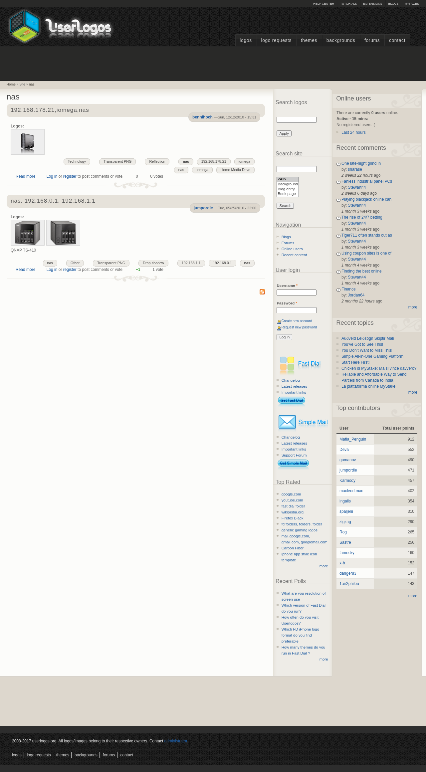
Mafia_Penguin (352, 439)
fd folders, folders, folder (302, 524)
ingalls (345, 501)
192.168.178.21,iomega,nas (50, 110)
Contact (397, 40)
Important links (294, 392)
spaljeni (346, 511)
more (324, 566)
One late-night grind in (361, 163)
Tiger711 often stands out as (366, 235)
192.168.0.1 (222, 263)
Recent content (294, 255)
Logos (246, 40)
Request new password (299, 327)
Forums (372, 40)
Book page (288, 194)
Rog (343, 532)
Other (75, 263)
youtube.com (292, 500)
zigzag (345, 521)
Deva (344, 449)
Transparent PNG (117, 161)
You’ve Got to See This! (362, 344)
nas (31, 84)
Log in (52, 176)
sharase (355, 169)
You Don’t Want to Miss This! (366, 350)
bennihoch (202, 117)
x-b (342, 563)
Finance (348, 289)
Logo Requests (276, 40)
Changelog (291, 380)
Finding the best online (361, 271)
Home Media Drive (235, 170)
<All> (288, 179)
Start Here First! (355, 362)
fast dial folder (293, 506)
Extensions (372, 3)
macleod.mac (351, 490)
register (70, 176)
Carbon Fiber (293, 548)
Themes (309, 40)
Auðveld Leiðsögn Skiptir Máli (367, 338)
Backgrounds (340, 40)
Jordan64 (356, 295)
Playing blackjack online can (366, 199)
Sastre (345, 542)
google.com (291, 494)
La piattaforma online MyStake (368, 386)
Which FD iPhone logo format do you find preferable (300, 635)
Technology (77, 161)
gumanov (347, 460)
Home (11, 84)
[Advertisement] (213, 63)
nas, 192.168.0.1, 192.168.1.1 (53, 201)
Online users (292, 249)
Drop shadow (153, 263)
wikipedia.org (293, 512)
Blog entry (288, 189)
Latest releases (294, 386)
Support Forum (294, 455)
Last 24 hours (353, 132)
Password (287, 303)
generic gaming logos (300, 530)
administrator (175, 741)
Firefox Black (293, 518)
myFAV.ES (411, 3)
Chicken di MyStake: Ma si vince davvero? (378, 368)
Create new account (297, 321)
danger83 (347, 573)
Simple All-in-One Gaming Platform (372, 356)
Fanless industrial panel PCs (366, 181)
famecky (346, 552)
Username (287, 286)
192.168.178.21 (213, 161)
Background (288, 184)
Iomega (202, 170)
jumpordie (203, 208)
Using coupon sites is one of (366, 253)
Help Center (323, 3)
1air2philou (349, 583)
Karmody (347, 480)
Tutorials (348, 3)
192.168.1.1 (191, 263)
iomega (244, 161)
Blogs (393, 3)
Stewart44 (357, 187)
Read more (25, 176)
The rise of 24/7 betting (361, 217)
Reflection (157, 161)
